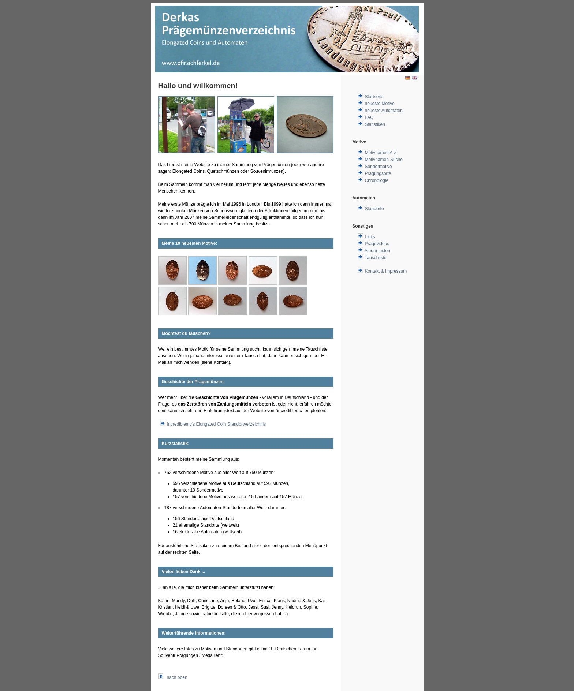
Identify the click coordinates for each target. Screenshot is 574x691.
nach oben (177, 677)
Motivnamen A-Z (381, 152)
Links (370, 236)
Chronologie (377, 180)
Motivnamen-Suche (384, 159)
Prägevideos (377, 243)
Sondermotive (378, 166)
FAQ (369, 117)
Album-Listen (377, 250)
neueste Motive (380, 103)
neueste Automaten (384, 110)
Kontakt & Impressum (386, 271)
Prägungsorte (378, 173)
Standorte (374, 208)
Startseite (374, 96)
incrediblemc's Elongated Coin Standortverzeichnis (216, 424)
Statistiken (375, 124)
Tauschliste (375, 257)
